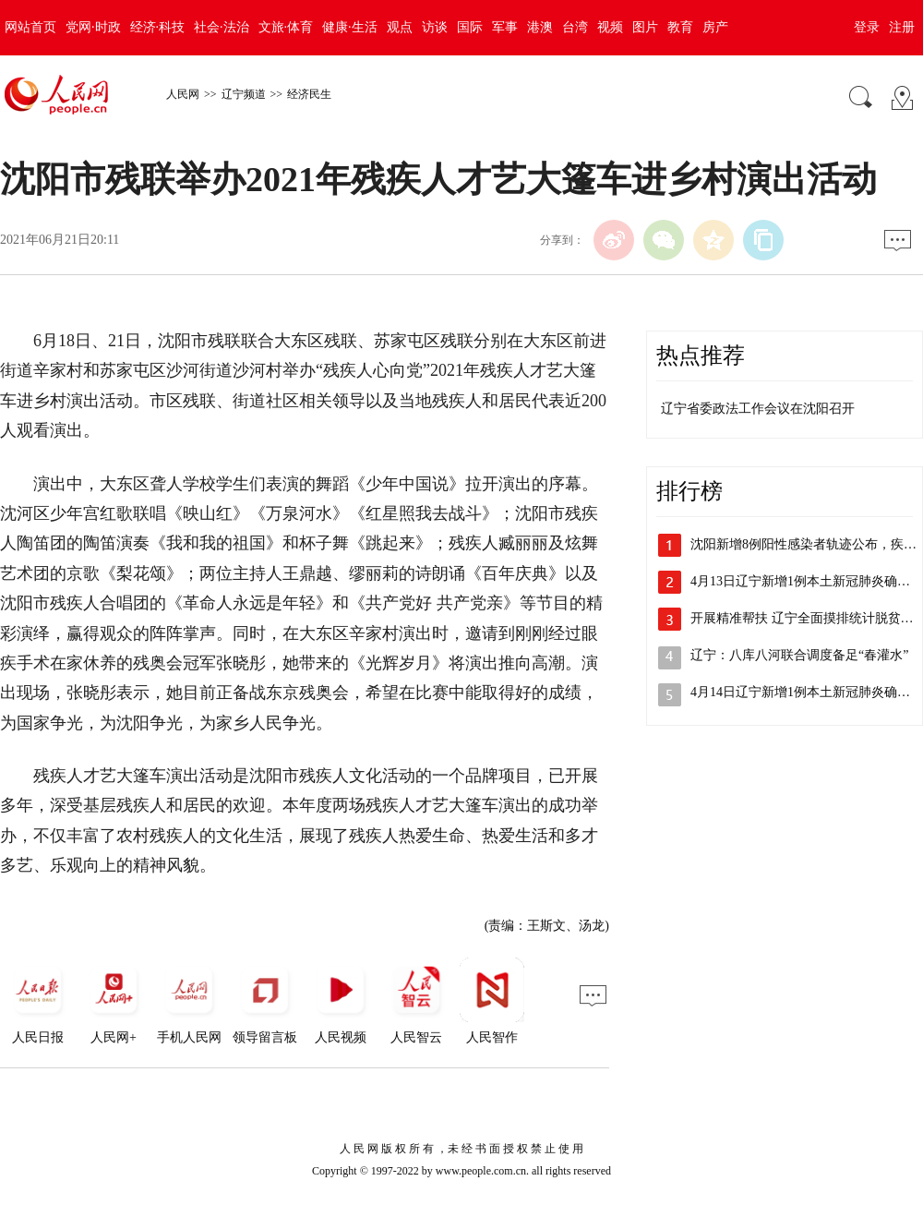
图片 (645, 27)
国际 (470, 27)
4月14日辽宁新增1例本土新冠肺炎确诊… (806, 692)
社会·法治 (221, 27)
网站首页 (30, 27)
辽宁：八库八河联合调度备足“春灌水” (799, 655)
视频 (610, 27)
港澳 (540, 27)
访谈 (435, 27)
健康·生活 (350, 27)
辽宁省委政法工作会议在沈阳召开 (758, 409)
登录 (867, 27)
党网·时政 (93, 27)
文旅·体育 (286, 27)
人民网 (182, 94)
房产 (715, 27)
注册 (902, 27)
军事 (505, 27)
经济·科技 (158, 27)
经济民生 (309, 94)
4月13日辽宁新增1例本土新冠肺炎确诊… (806, 581)
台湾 (575, 27)
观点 (400, 27)
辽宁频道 (244, 94)
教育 (680, 27)
